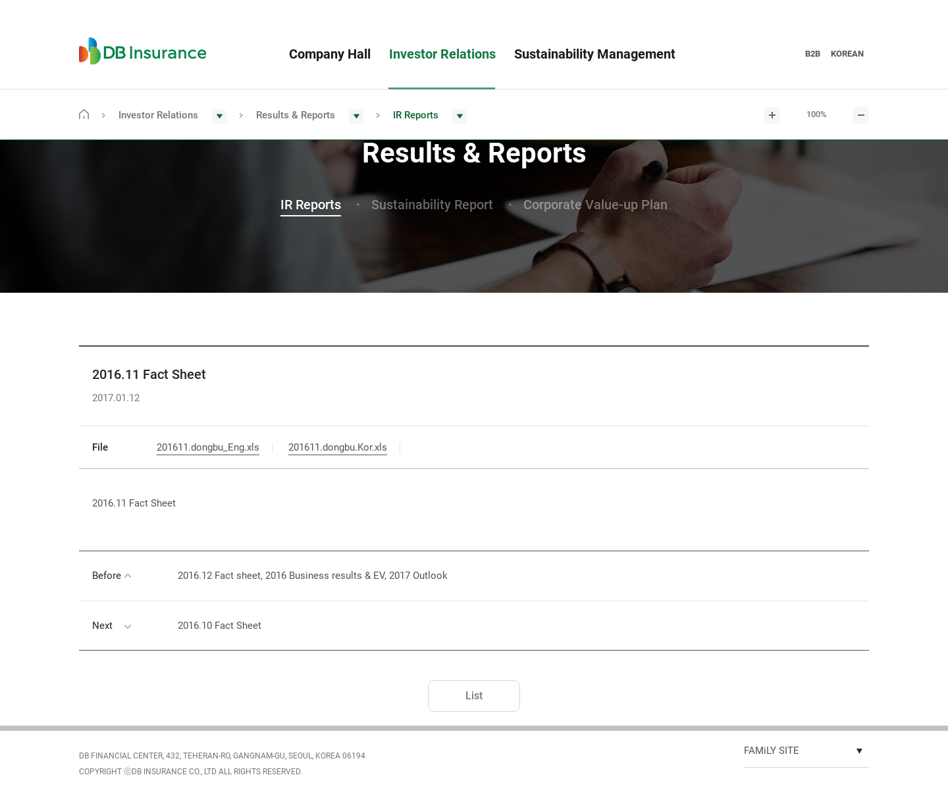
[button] (172, 116)
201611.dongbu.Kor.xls (337, 447)
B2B (812, 54)
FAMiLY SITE (771, 751)
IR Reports (310, 204)
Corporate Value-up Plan (595, 204)
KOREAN (847, 54)
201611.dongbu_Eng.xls (208, 447)
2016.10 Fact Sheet (219, 626)
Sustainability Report (432, 204)
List (474, 695)
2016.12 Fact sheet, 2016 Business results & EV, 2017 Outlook (313, 576)
